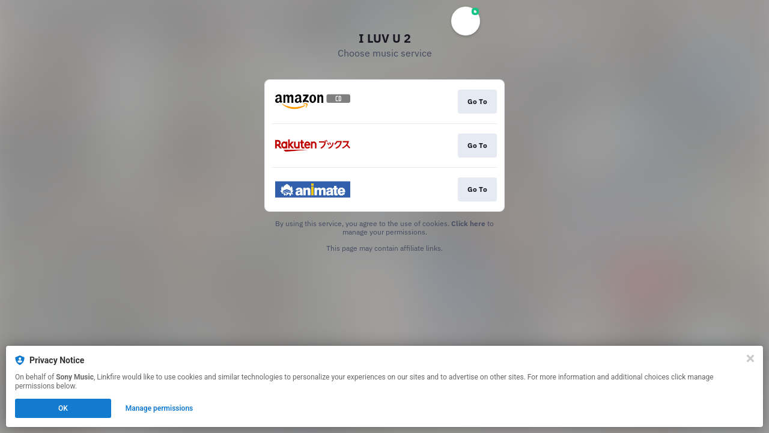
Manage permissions (159, 408)
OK (63, 408)
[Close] (750, 358)
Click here (468, 223)
